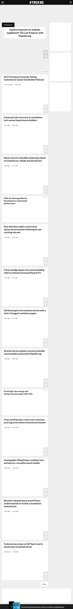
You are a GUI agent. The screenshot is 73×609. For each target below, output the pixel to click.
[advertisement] (36, 14)
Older (44, 584)
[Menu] (2, 2)
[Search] (71, 2)
